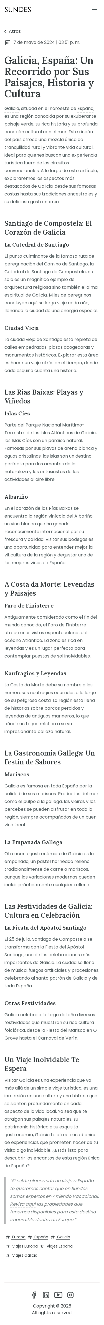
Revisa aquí (22, 1204)
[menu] (94, 9)
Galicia (11, 108)
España (85, 108)
